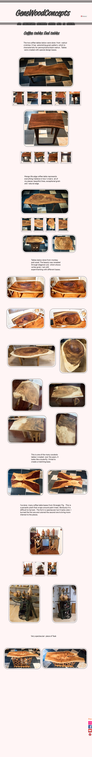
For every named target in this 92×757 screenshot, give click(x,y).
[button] (18, 98)
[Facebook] (90, 726)
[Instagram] (90, 723)
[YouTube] (90, 730)
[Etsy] (90, 719)
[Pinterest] (90, 734)
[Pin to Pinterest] (7, 6)
